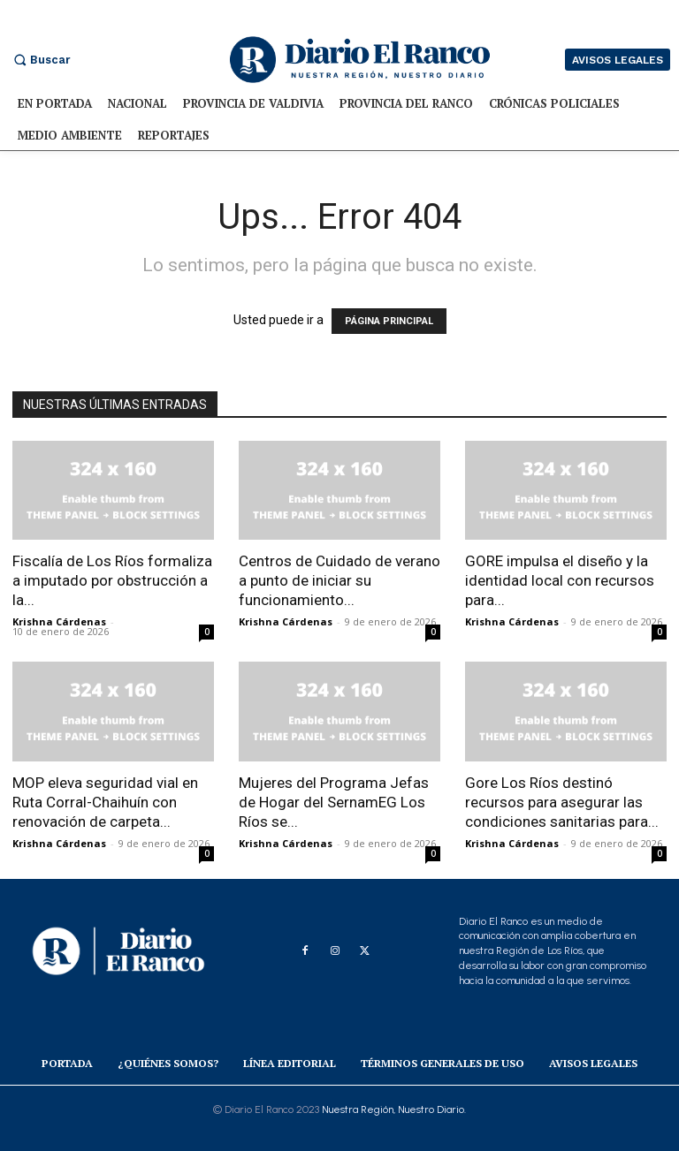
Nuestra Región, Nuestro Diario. (394, 1109)
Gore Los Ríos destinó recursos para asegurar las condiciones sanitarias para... (562, 802)
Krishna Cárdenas (59, 621)
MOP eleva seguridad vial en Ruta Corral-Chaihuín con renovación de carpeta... (105, 802)
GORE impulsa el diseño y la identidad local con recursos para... (559, 580)
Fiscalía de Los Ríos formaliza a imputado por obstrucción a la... (112, 580)
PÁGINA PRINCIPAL (389, 321)
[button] (40, 59)
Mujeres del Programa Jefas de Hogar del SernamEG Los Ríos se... (334, 802)
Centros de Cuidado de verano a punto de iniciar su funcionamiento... (339, 580)
